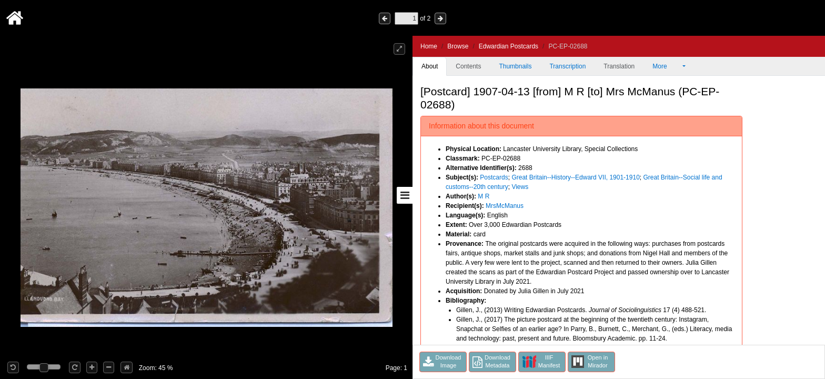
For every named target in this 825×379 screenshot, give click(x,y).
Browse (457, 46)
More (666, 66)
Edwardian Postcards (508, 46)
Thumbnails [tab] (515, 66)
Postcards (494, 177)
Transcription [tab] (567, 66)
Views (519, 187)
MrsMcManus (505, 206)
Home (428, 46)
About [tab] (429, 66)
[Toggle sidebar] (405, 195)
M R (483, 196)
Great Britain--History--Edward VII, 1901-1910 (575, 177)
